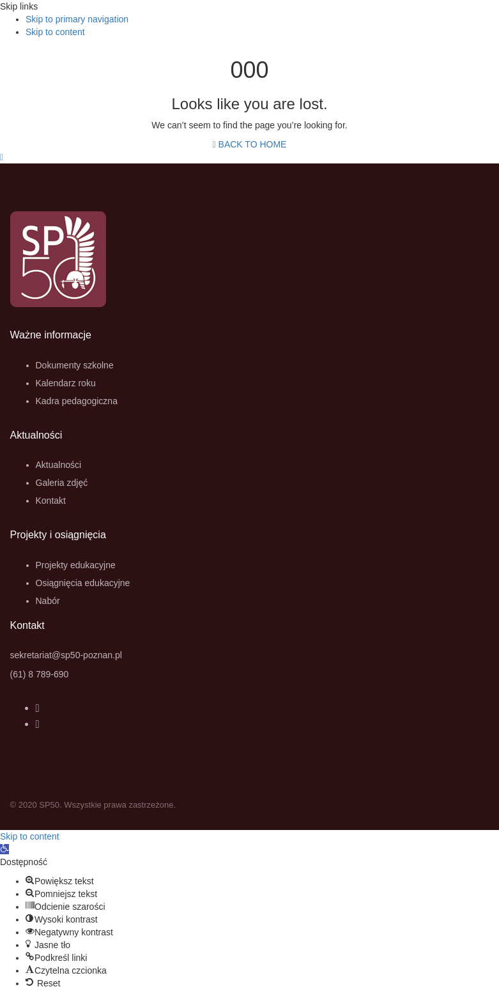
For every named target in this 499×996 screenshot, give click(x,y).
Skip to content (55, 32)
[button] (4, 849)
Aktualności (59, 465)
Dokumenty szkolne (75, 365)
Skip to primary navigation (77, 19)
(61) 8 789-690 (39, 674)
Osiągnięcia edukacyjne (83, 583)
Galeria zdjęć (62, 483)
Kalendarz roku (66, 383)
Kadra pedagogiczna (77, 401)
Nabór (48, 601)
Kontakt (51, 500)
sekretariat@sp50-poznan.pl (66, 655)
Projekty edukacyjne (76, 565)
